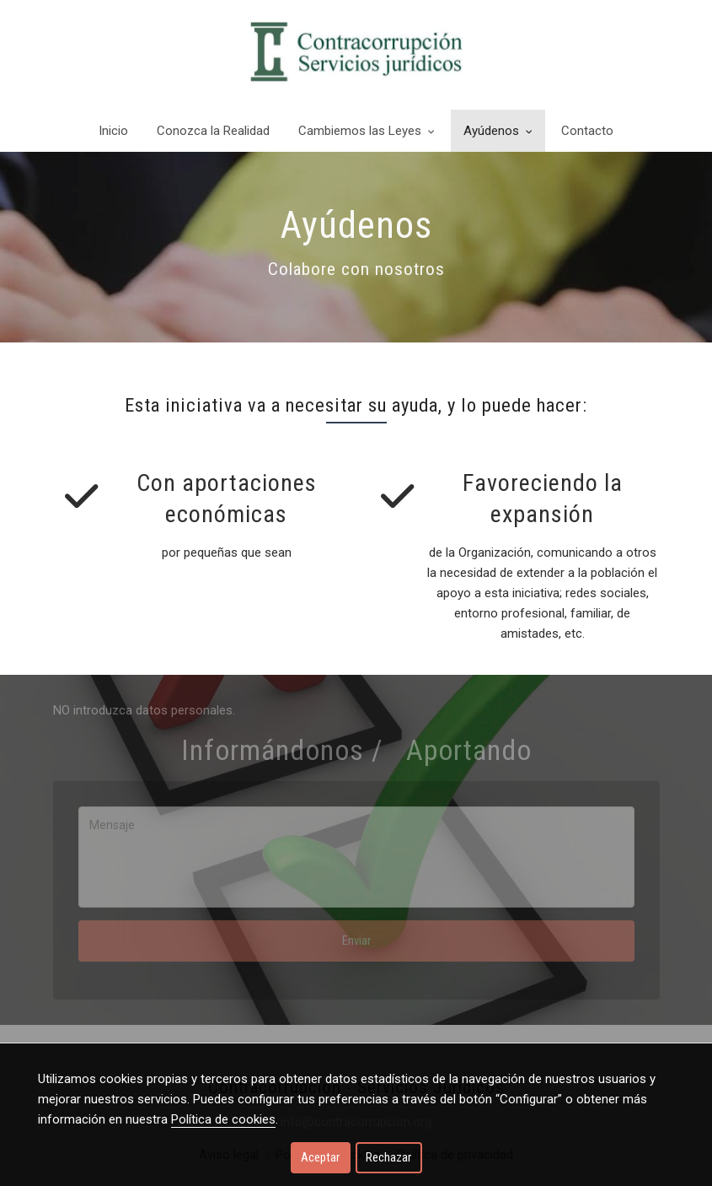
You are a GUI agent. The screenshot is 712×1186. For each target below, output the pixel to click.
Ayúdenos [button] (498, 130)
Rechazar (388, 1157)
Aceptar (320, 1157)
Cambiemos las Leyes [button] (366, 130)
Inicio (113, 130)
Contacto (587, 130)
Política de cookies (223, 1119)
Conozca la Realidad (213, 130)
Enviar (356, 940)
